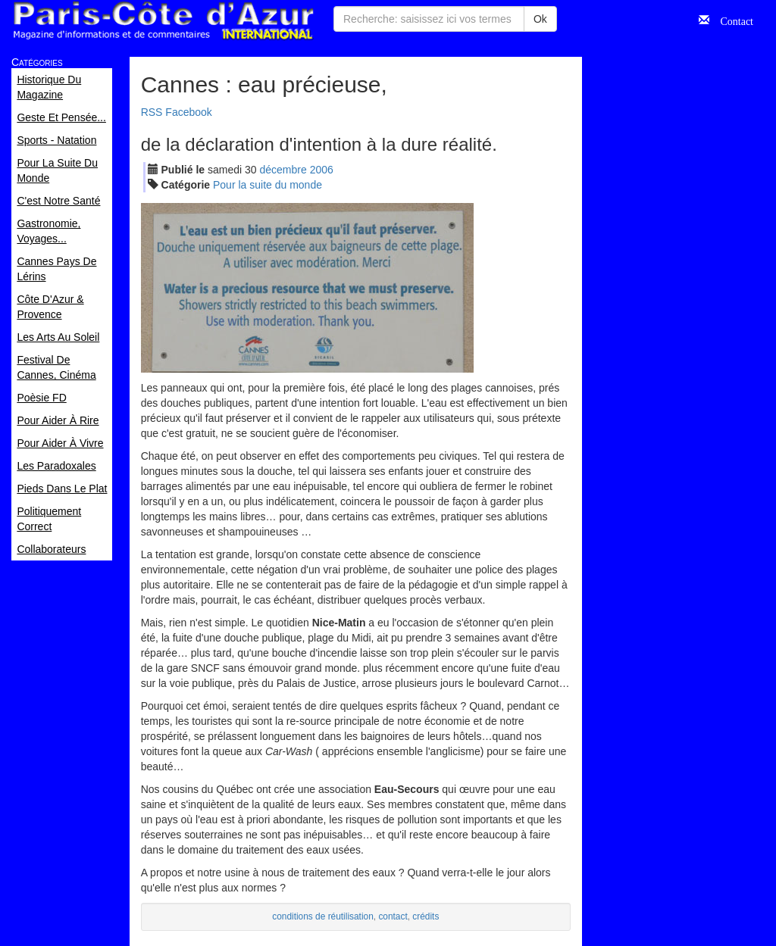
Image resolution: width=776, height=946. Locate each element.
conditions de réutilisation (323, 916)
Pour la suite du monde (267, 185)
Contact (731, 20)
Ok (540, 19)
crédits (425, 916)
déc (283, 170)
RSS (152, 112)
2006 (321, 170)
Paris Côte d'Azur (162, 21)
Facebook (188, 112)
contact (392, 916)
